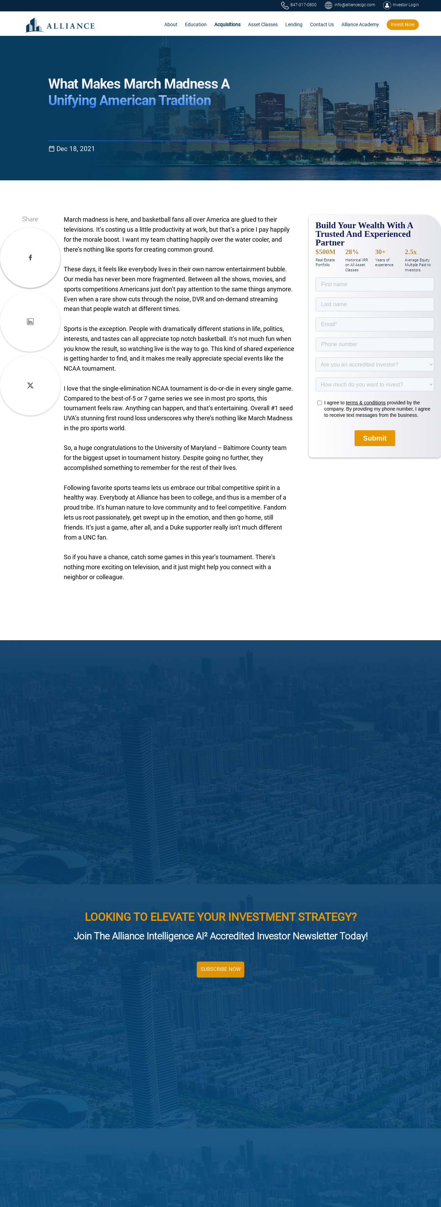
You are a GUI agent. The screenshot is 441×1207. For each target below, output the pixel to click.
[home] (60, 24)
